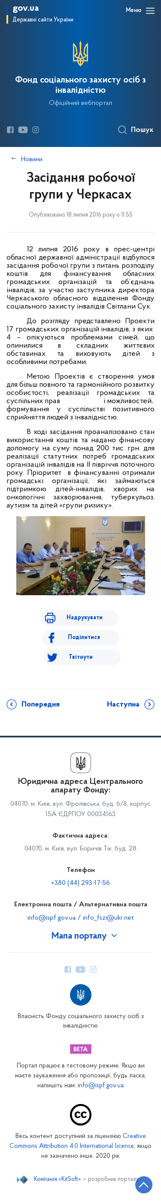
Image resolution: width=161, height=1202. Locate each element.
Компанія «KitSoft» (57, 1180)
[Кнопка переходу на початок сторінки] (143, 1184)
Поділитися (84, 637)
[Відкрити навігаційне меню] (150, 10)
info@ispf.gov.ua (101, 1086)
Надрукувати (85, 618)
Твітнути (81, 657)
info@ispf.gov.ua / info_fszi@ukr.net (80, 917)
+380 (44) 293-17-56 (80, 883)
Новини (32, 159)
